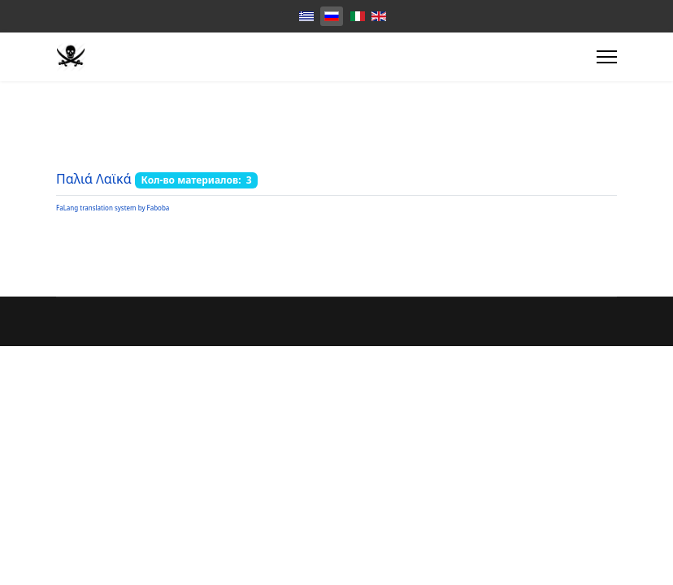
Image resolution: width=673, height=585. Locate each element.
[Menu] (607, 56)
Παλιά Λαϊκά (94, 179)
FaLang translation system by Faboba (112, 207)
